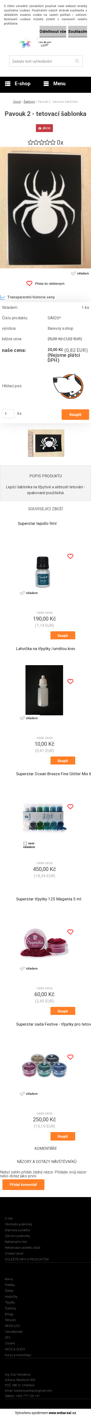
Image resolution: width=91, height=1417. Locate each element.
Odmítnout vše (53, 31)
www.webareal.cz (62, 1413)
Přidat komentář (23, 1184)
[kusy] (8, 413)
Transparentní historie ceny (27, 297)
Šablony (29, 102)
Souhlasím (77, 31)
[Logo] (42, 41)
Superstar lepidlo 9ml (37, 523)
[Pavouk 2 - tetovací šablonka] (45, 148)
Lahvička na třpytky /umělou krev (45, 648)
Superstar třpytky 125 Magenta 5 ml (48, 899)
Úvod (17, 102)
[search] (77, 61)
